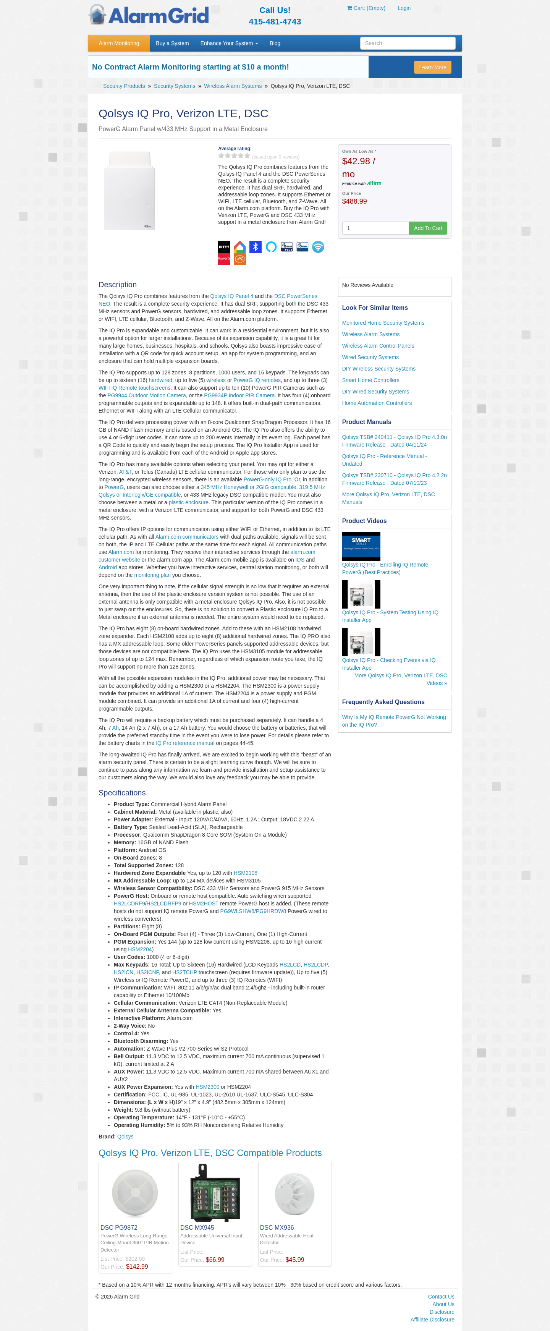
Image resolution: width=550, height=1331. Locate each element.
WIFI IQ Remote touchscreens (134, 388)
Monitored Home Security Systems (383, 323)
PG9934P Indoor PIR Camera (239, 395)
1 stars (221, 155)
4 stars (241, 155)
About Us (443, 1304)
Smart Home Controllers (371, 380)
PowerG (114, 487)
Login (404, 8)
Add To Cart (428, 228)
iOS (300, 560)
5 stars (247, 155)
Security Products (124, 86)
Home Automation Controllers (377, 403)
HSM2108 (245, 873)
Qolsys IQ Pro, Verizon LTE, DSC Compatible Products (210, 1153)
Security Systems (174, 86)
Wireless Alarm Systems (233, 86)
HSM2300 (207, 1087)
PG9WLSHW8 (237, 911)
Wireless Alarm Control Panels (378, 346)
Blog (275, 43)
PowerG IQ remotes (257, 380)
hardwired (160, 380)
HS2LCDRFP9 (164, 903)
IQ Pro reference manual (185, 743)
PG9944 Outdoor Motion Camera (146, 395)
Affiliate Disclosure (433, 1319)
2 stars (228, 155)
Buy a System (172, 43)
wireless (216, 380)
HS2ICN (123, 972)
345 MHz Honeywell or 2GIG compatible (248, 487)
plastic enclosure (189, 502)
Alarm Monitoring (119, 43)
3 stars (234, 155)
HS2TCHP (184, 972)
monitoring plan (152, 575)
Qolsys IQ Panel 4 (232, 296)
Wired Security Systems (370, 357)
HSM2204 (140, 949)
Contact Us (441, 1297)
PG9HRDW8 (271, 911)
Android (108, 567)
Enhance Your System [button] (230, 43)
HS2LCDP (316, 965)
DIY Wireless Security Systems (379, 369)
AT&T (125, 472)
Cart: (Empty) (366, 8)
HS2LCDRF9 (129, 903)
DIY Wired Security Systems (375, 392)
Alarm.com (121, 552)
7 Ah (113, 728)
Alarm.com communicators (187, 537)
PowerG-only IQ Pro (267, 479)
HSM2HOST (204, 903)
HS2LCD (290, 965)
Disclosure (442, 1312)
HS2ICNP (147, 972)
